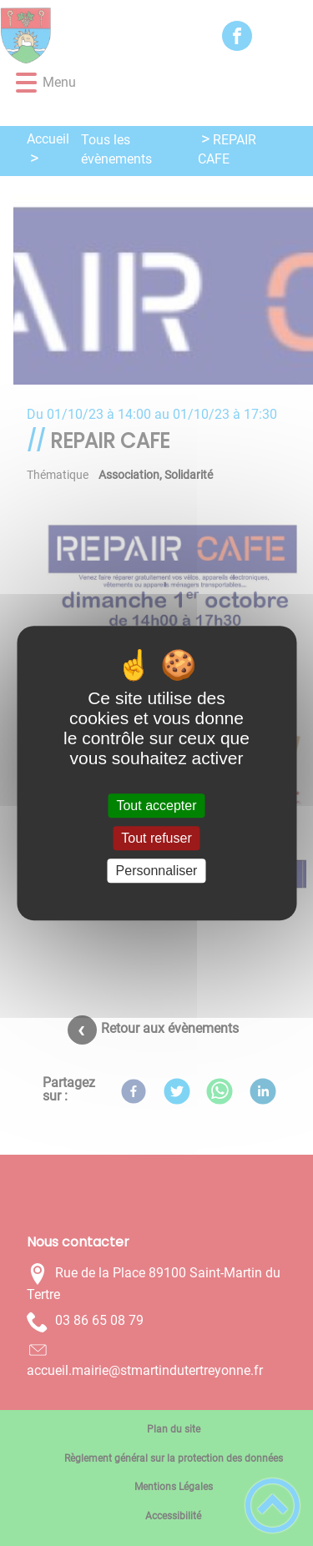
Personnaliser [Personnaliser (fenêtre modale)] (157, 871)
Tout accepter (156, 805)
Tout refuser (156, 838)
